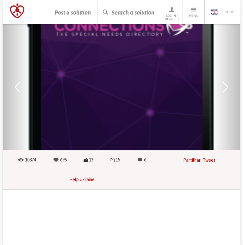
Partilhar (192, 160)
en (222, 12)
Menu (193, 11)
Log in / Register (172, 13)
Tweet (209, 160)
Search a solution (128, 12)
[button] (17, 87)
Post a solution (73, 12)
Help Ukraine (82, 179)
